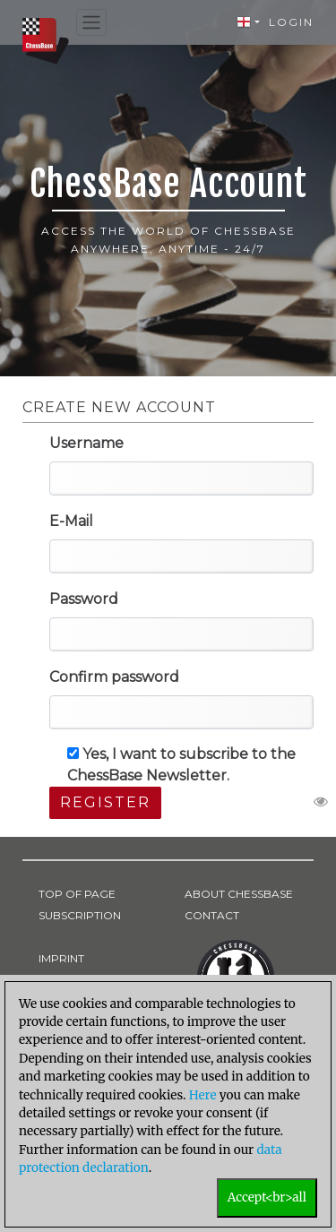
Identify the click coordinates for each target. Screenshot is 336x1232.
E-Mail (71, 521)
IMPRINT (61, 958)
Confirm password (114, 676)
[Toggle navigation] (91, 23)
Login (291, 22)
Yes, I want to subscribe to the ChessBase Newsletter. (181, 764)
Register (105, 802)
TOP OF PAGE (77, 893)
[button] (248, 22)
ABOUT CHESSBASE (239, 893)
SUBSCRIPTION (80, 915)
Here (203, 1095)
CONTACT (212, 915)
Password (83, 598)
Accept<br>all (267, 1197)
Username (86, 443)
